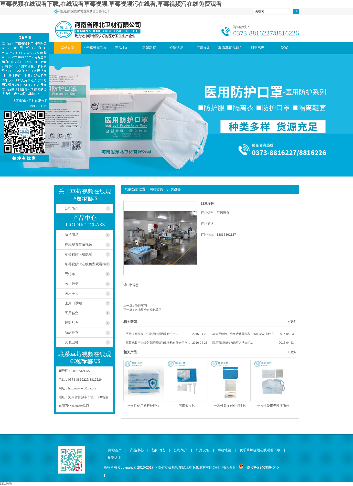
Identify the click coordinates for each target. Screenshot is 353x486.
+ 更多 (292, 321)
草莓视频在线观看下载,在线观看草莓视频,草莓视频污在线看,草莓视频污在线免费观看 (111, 3)
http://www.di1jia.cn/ (82, 388)
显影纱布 (71, 323)
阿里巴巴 (257, 48)
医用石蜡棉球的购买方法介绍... (253, 343)
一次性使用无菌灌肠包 (273, 406)
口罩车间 (207, 203)
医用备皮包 (187, 406)
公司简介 (71, 208)
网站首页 (68, 48)
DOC (284, 48)
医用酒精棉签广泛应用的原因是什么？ (85, 11)
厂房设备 (203, 48)
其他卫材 (71, 342)
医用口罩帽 (73, 303)
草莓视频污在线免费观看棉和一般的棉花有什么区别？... (253, 334)
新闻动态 (149, 48)
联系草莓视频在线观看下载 (230, 53)
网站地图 (224, 450)
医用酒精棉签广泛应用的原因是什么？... (166, 334)
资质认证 (176, 48)
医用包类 (71, 284)
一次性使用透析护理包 (143, 406)
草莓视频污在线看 (78, 254)
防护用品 (71, 235)
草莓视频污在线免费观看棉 (85, 264)
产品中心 (122, 48)
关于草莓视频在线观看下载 (95, 53)
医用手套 (71, 293)
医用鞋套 (71, 313)
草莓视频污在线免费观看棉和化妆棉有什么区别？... (166, 343)
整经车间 (141, 305)
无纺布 (70, 274)
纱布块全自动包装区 (148, 309)
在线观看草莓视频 (78, 244)
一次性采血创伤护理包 (230, 406)
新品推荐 (71, 332)
